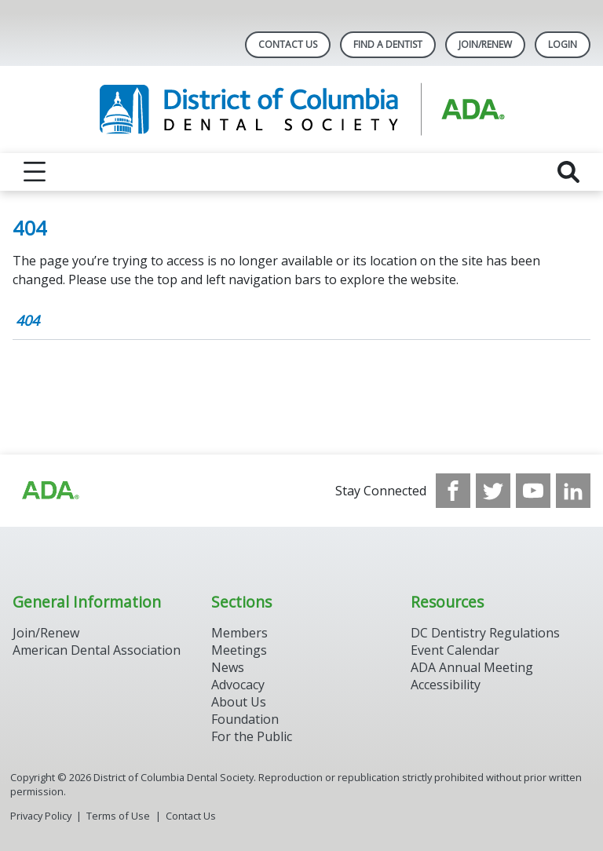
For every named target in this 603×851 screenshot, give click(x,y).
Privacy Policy (40, 816)
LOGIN (562, 44)
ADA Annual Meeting (472, 667)
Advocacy (238, 684)
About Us (238, 701)
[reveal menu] (35, 172)
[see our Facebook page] (453, 490)
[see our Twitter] (493, 490)
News (227, 667)
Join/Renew (485, 44)
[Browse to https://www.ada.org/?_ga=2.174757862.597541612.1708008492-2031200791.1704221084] (49, 490)
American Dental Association (97, 650)
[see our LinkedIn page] (573, 490)
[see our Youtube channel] (533, 490)
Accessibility (446, 684)
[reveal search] (568, 172)
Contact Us (287, 44)
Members (239, 632)
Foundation (245, 719)
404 (27, 320)
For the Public (251, 736)
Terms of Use (118, 816)
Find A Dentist (387, 44)
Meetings (239, 650)
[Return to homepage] (302, 109)
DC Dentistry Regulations (485, 632)
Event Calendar (455, 650)
